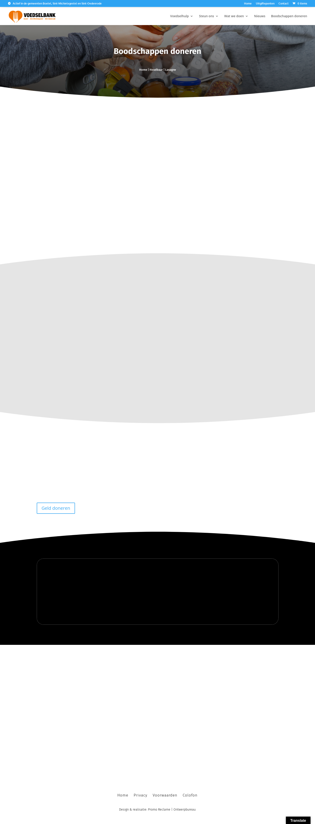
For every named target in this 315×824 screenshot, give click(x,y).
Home (248, 3)
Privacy (140, 793)
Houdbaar (156, 69)
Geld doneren (56, 506)
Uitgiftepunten (265, 3)
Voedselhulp (179, 16)
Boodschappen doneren (289, 16)
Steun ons (206, 16)
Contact (284, 3)
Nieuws (259, 16)
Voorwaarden (165, 793)
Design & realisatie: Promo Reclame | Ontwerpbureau (157, 808)
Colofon (190, 793)
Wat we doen (234, 16)
